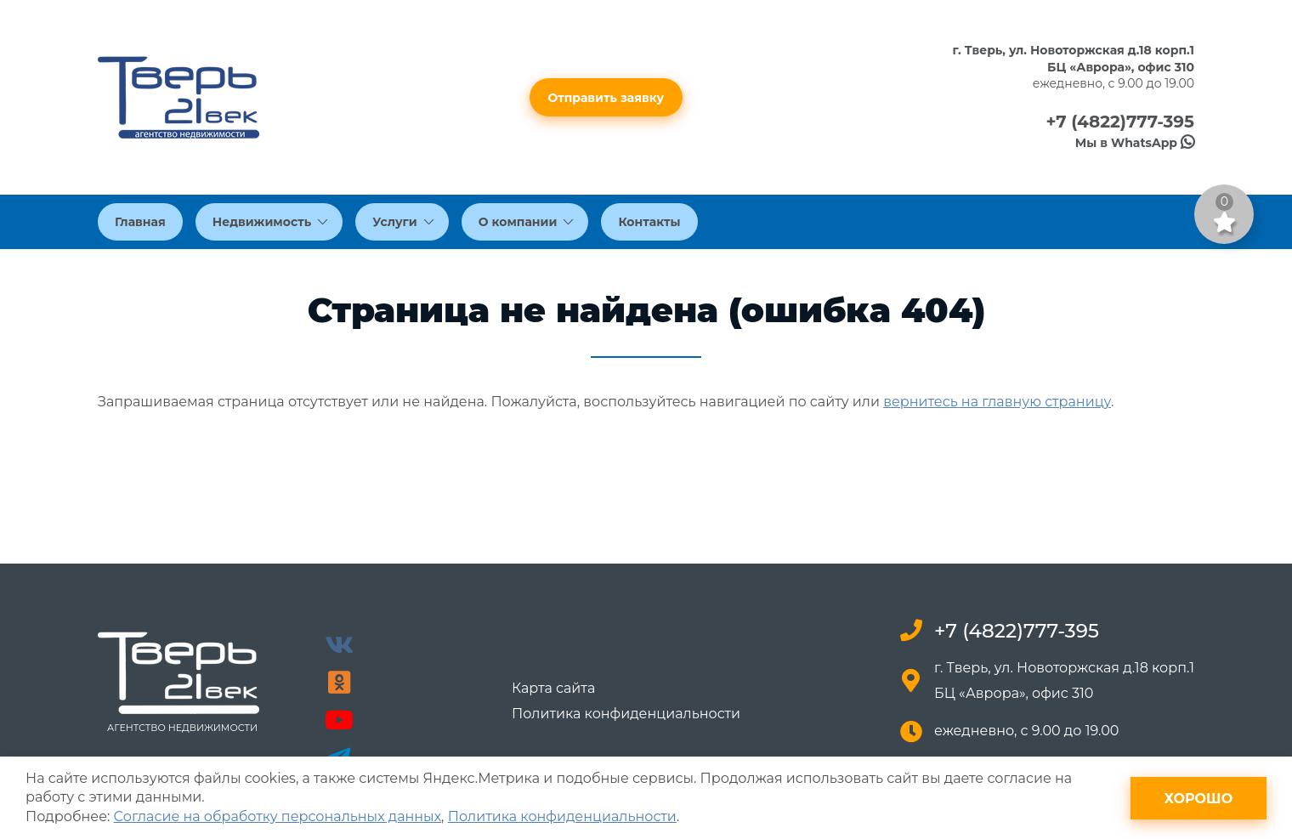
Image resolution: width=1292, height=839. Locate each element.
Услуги (403, 222)
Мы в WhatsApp (1134, 142)
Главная (140, 222)
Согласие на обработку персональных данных (277, 816)
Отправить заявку (606, 97)
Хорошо (1198, 799)
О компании (526, 222)
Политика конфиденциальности (626, 714)
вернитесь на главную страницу (997, 402)
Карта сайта (553, 688)
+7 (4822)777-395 (1120, 121)
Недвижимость (270, 222)
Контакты (649, 222)
